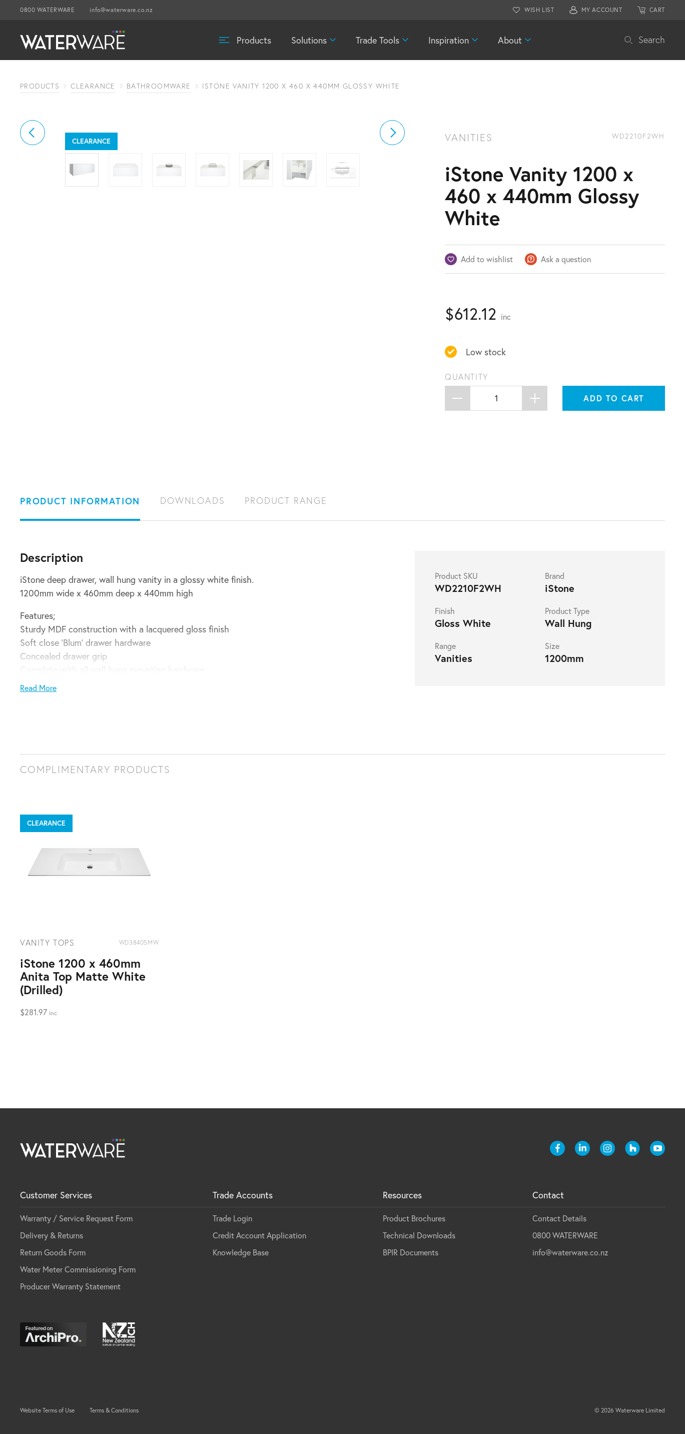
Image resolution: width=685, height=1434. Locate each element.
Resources (402, 1195)
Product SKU (456, 576)
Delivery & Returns (51, 1235)
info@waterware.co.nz (121, 10)
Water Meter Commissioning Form (78, 1269)
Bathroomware (159, 86)
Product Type (567, 611)
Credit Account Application (259, 1235)
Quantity (466, 377)
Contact (548, 1195)
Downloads (192, 500)
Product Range (286, 500)
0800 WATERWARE (47, 10)
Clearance (93, 86)
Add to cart (613, 398)
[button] (32, 243)
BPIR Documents (410, 1252)
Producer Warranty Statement (70, 1286)
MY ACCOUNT (601, 10)
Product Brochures (414, 1218)
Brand (554, 576)
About (510, 40)
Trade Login (232, 1218)
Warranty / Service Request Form (76, 1218)
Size (552, 646)
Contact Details (559, 1218)
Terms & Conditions (114, 1410)
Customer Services (56, 1195)
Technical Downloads (419, 1235)
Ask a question (566, 259)
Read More (38, 687)
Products (254, 40)
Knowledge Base (241, 1252)
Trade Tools (377, 40)
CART (657, 10)
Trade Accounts (243, 1195)
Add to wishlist (487, 259)
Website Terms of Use (47, 1410)
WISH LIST (539, 10)
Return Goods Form (53, 1252)
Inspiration (448, 40)
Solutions (309, 40)
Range (445, 646)
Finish (445, 611)
